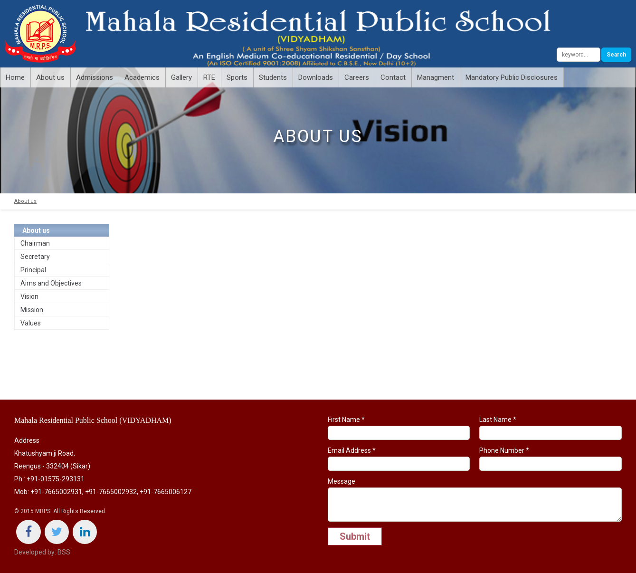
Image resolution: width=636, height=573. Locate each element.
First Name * (399, 428)
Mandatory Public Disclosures (511, 77)
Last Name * (550, 428)
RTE (209, 77)
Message (475, 500)
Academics (142, 77)
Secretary (35, 256)
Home (15, 77)
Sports (237, 77)
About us (50, 77)
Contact (393, 77)
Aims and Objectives (51, 283)
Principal (33, 270)
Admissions (94, 77)
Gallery (181, 77)
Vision (29, 296)
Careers (356, 77)
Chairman (35, 243)
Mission (31, 310)
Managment (435, 77)
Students (273, 77)
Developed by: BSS (42, 552)
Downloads (315, 77)
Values (30, 323)
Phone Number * (550, 459)
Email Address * (399, 459)
